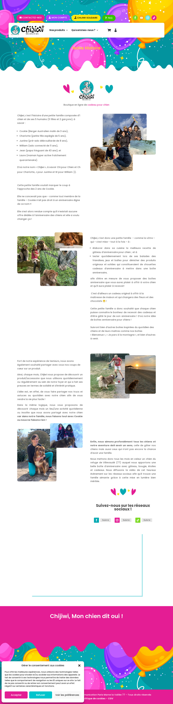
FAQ (110, 17)
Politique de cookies (93, 698)
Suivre (105, 520)
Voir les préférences (67, 695)
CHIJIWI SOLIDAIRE (87, 17)
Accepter (16, 695)
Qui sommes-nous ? (83, 30)
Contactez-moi (32, 17)
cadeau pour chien (98, 104)
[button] (79, 665)
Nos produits (57, 30)
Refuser (40, 695)
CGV (110, 698)
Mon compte (59, 17)
